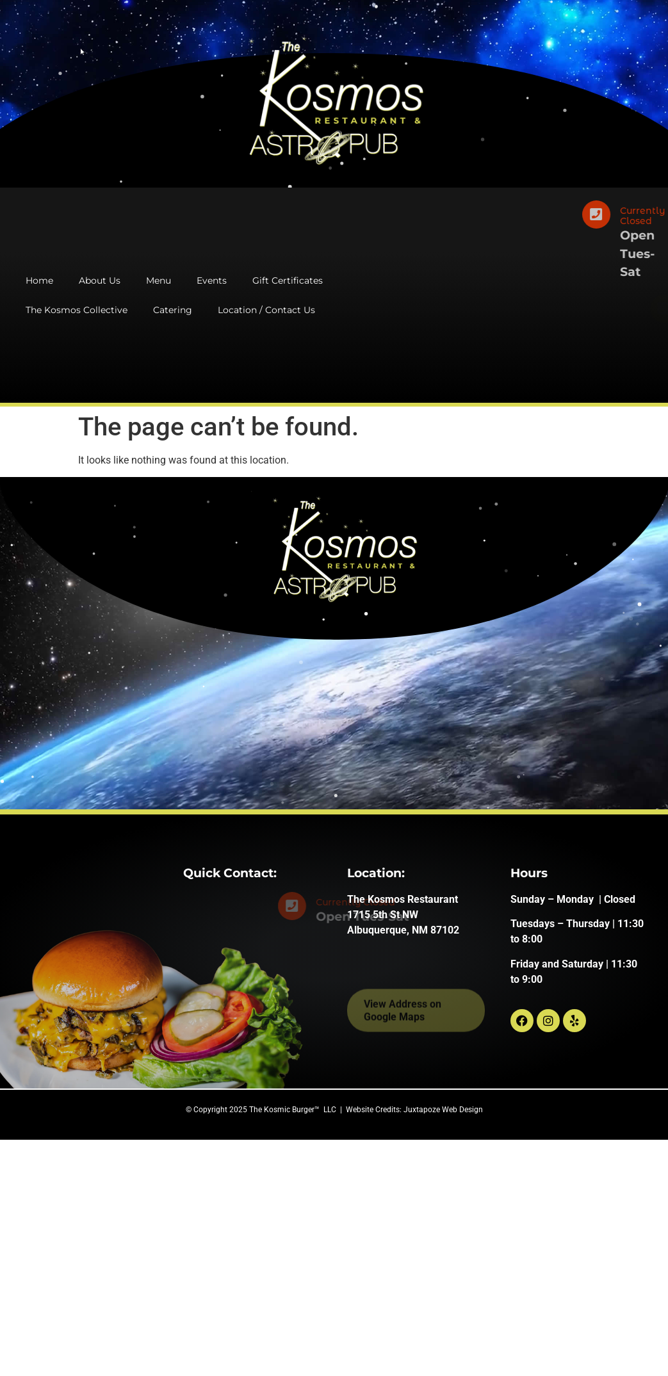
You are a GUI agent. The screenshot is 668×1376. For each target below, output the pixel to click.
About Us (99, 280)
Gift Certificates (287, 280)
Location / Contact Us (266, 310)
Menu (158, 280)
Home (39, 280)
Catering (172, 310)
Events (212, 280)
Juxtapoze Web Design (443, 1109)
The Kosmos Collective (76, 310)
